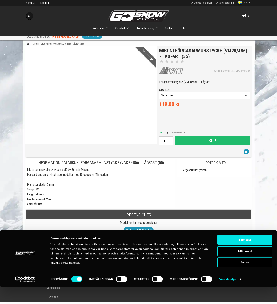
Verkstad (123, 28)
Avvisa (244, 279)
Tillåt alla (245, 257)
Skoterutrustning (148, 28)
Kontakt (30, 3)
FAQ (184, 28)
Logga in (45, 3)
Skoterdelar (101, 28)
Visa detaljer (227, 296)
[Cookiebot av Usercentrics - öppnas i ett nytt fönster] (25, 296)
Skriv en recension (138, 232)
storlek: (165, 91)
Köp (212, 141)
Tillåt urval (245, 268)
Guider (168, 28)
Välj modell (92, 36)
